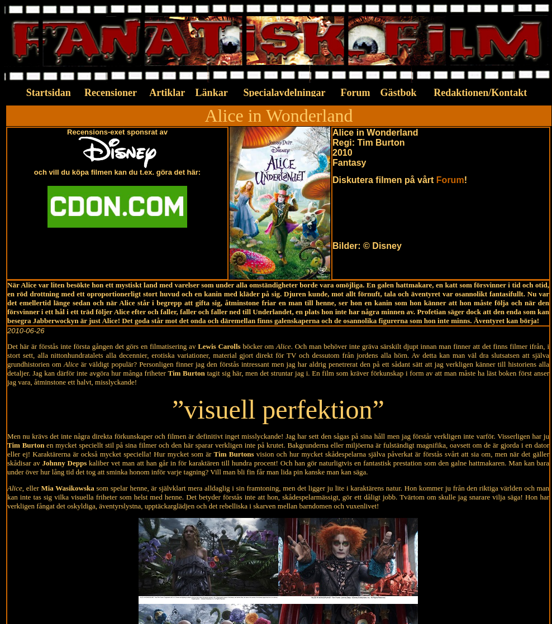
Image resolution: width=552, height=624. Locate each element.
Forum (450, 180)
